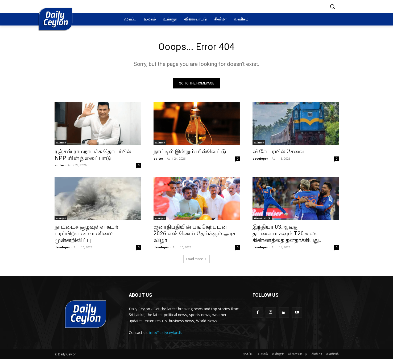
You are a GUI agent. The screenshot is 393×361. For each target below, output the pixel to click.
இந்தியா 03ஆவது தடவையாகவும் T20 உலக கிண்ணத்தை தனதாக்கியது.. (287, 235)
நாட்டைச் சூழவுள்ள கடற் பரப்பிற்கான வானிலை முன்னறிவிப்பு (86, 235)
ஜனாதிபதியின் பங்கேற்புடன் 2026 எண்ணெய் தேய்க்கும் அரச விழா (195, 235)
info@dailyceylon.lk (165, 334)
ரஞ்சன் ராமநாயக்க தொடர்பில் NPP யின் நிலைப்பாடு (93, 156)
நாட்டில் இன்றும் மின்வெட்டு (190, 153)
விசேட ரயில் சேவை (278, 153)
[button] (332, 6)
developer (260, 160)
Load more (196, 260)
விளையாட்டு (262, 220)
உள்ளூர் (61, 144)
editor (59, 167)
